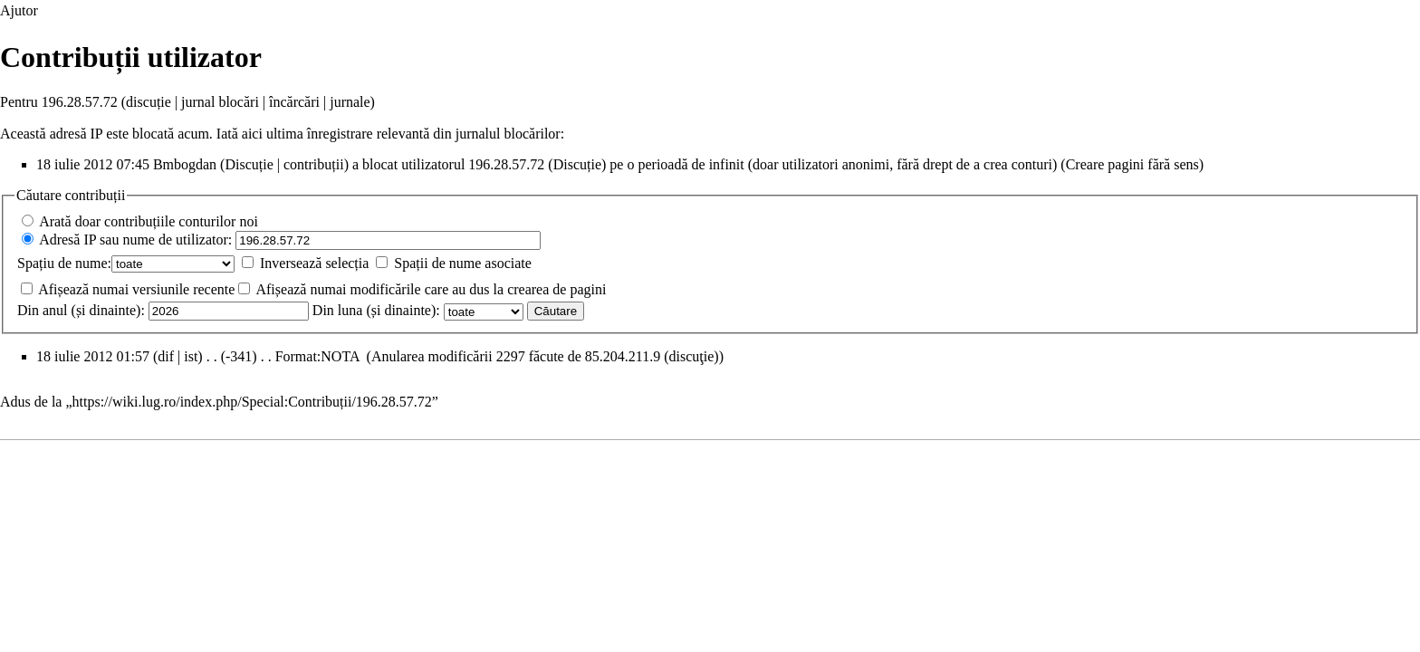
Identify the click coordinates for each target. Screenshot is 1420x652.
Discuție (249, 164)
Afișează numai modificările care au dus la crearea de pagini (430, 289)
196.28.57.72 (506, 164)
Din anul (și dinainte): (81, 310)
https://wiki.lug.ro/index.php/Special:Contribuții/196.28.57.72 (252, 401)
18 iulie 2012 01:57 (92, 356)
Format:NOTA (317, 356)
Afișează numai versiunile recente (136, 289)
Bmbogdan (184, 164)
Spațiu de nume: (64, 263)
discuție (148, 102)
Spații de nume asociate (463, 263)
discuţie (692, 356)
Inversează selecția (314, 263)
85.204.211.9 (622, 356)
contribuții (313, 164)
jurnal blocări (220, 102)
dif (166, 356)
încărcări (294, 102)
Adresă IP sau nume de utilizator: (135, 239)
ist (190, 356)
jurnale (349, 102)
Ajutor (19, 10)
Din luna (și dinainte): (376, 310)
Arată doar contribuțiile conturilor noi (148, 221)
